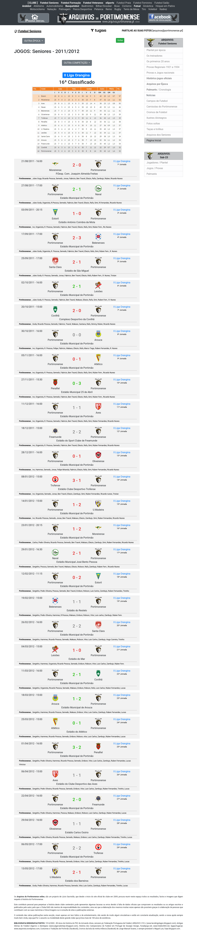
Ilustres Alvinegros (157, 117)
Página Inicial (154, 140)
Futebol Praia (124, 2)
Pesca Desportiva (82, 9)
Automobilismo (54, 6)
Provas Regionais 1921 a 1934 (163, 67)
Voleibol (152, 9)
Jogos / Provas (155, 168)
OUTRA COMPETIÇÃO (76, 62)
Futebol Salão (161, 2)
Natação (51, 9)
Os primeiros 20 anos (158, 61)
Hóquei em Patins (165, 6)
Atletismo (39, 6)
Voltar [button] (120, 40)
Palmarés (152, 173)
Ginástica (148, 6)
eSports (110, 2)
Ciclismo (126, 6)
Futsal (137, 6)
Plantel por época (156, 50)
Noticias (150, 95)
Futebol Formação (71, 2)
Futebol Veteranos (93, 2)
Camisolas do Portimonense (162, 106)
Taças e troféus (155, 129)
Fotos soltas (153, 123)
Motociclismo (37, 9)
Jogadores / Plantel (157, 162)
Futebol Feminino (142, 2)
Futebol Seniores (49, 2)
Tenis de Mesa (131, 9)
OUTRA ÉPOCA (32, 40)
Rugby (117, 9)
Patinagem (65, 9)
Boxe (117, 6)
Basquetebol (72, 6)
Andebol (26, 6)
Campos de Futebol (157, 100)
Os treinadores (154, 55)
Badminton (87, 6)
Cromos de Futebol (157, 112)
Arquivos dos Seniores (159, 134)
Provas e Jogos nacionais (160, 72)
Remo (109, 9)
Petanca (98, 9)
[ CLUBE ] (33, 2)
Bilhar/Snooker (104, 6)
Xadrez (163, 9)
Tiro (144, 9)
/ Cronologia (159, 89)
